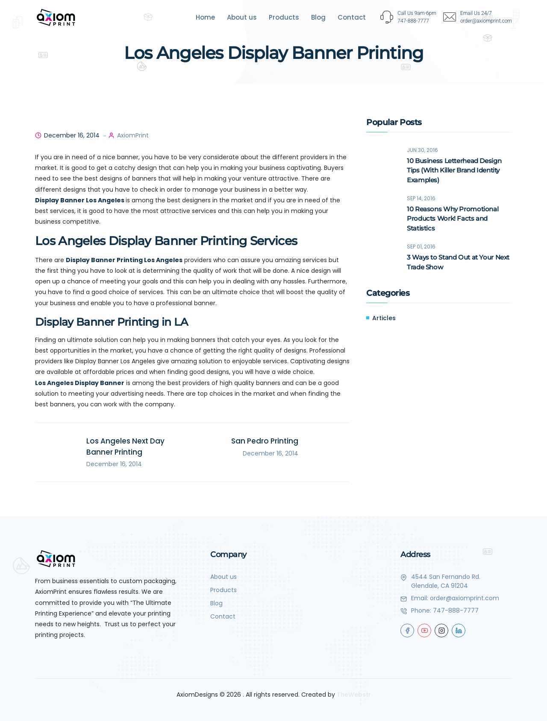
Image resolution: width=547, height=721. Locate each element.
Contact (352, 17)
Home (205, 17)
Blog (318, 17)
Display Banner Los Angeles (79, 200)
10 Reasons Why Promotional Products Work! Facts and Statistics (452, 218)
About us (242, 17)
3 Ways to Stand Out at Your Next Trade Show (458, 262)
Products (284, 17)
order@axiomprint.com (464, 598)
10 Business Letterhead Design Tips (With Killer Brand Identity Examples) (454, 170)
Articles (384, 318)
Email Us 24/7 (476, 13)
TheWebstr (354, 694)
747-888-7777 (456, 610)
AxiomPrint (133, 135)
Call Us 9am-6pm (416, 13)
